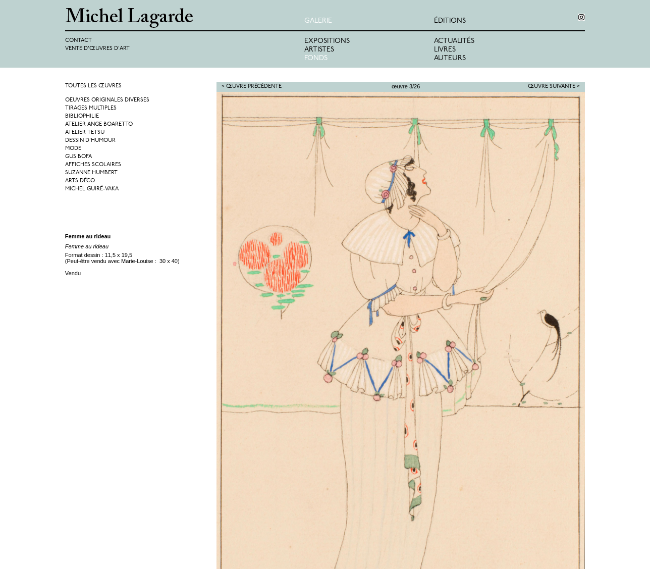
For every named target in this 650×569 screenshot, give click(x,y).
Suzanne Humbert (91, 173)
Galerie (318, 21)
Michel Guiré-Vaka (92, 189)
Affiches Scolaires (93, 165)
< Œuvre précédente (252, 86)
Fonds (316, 58)
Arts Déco (80, 181)
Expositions (327, 41)
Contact (78, 40)
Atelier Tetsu (84, 132)
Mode (73, 148)
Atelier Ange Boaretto (99, 124)
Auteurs (450, 58)
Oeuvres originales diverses (107, 100)
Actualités (454, 41)
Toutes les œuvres (93, 86)
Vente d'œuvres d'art (97, 48)
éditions (450, 21)
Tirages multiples (91, 108)
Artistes (319, 50)
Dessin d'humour (90, 140)
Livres (445, 50)
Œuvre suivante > (554, 86)
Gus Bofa (78, 157)
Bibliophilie (82, 116)
